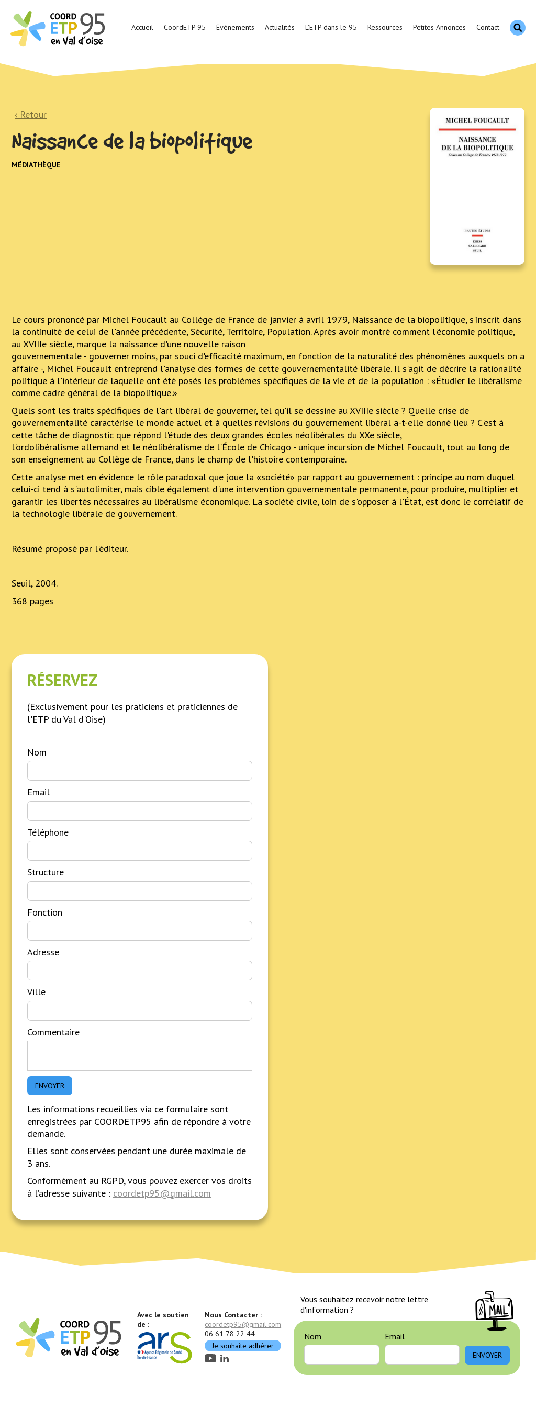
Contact (487, 27)
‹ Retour (31, 114)
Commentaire (53, 1032)
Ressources (385, 27)
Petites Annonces (439, 27)
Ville (36, 992)
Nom (37, 752)
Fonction (44, 912)
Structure (45, 872)
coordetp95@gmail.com (162, 1193)
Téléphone (48, 832)
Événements (235, 27)
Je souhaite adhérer (243, 1345)
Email (38, 792)
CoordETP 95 (185, 27)
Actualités (280, 27)
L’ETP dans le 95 (331, 27)
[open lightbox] (477, 186)
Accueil (142, 27)
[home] (59, 28)
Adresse (43, 952)
